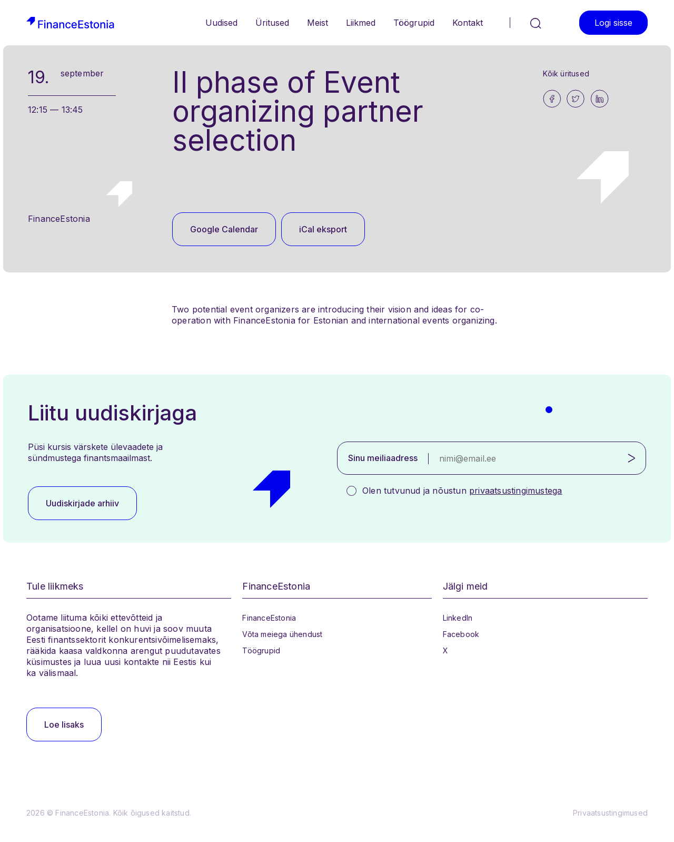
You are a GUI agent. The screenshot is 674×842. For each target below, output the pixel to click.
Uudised (221, 22)
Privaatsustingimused (610, 812)
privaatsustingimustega (515, 490)
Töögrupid (413, 22)
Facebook (461, 634)
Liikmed (360, 22)
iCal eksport (323, 229)
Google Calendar (224, 229)
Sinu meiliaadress (383, 458)
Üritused (272, 22)
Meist (317, 22)
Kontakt (467, 22)
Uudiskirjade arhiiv (82, 503)
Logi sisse (613, 22)
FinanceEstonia (269, 617)
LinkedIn (458, 617)
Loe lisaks (64, 724)
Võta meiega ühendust (282, 634)
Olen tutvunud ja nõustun (462, 490)
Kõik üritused (566, 73)
